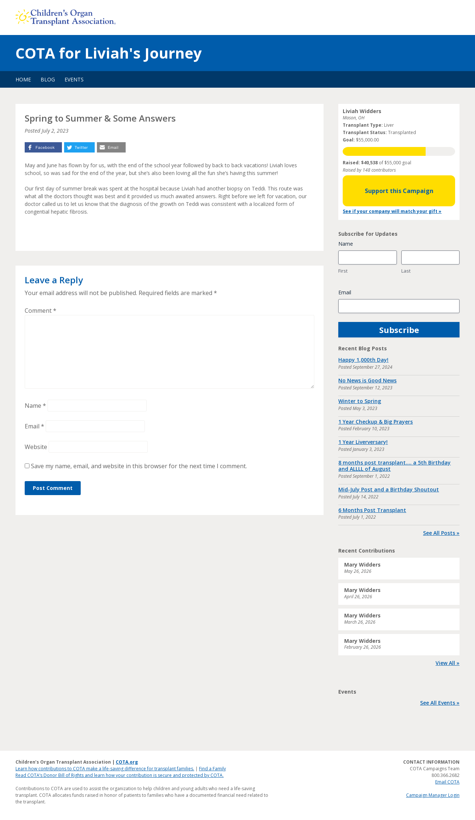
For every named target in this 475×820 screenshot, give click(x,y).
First (342, 270)
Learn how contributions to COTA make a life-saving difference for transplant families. (104, 768)
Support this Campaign (399, 191)
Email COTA (447, 782)
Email (34, 426)
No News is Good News (367, 380)
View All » (448, 662)
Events (74, 79)
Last (406, 270)
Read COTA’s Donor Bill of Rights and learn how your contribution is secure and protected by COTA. (119, 775)
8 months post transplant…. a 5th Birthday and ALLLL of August (394, 465)
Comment (40, 310)
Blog (48, 79)
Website (36, 447)
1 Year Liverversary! (363, 441)
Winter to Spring (359, 400)
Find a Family (212, 768)
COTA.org (127, 762)
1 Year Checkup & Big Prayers (375, 421)
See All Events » (440, 702)
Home (23, 79)
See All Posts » (441, 532)
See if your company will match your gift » (392, 211)
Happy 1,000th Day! (363, 359)
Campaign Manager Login (433, 795)
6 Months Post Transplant (372, 510)
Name (35, 406)
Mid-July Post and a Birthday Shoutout (388, 489)
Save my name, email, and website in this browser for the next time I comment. (139, 466)
